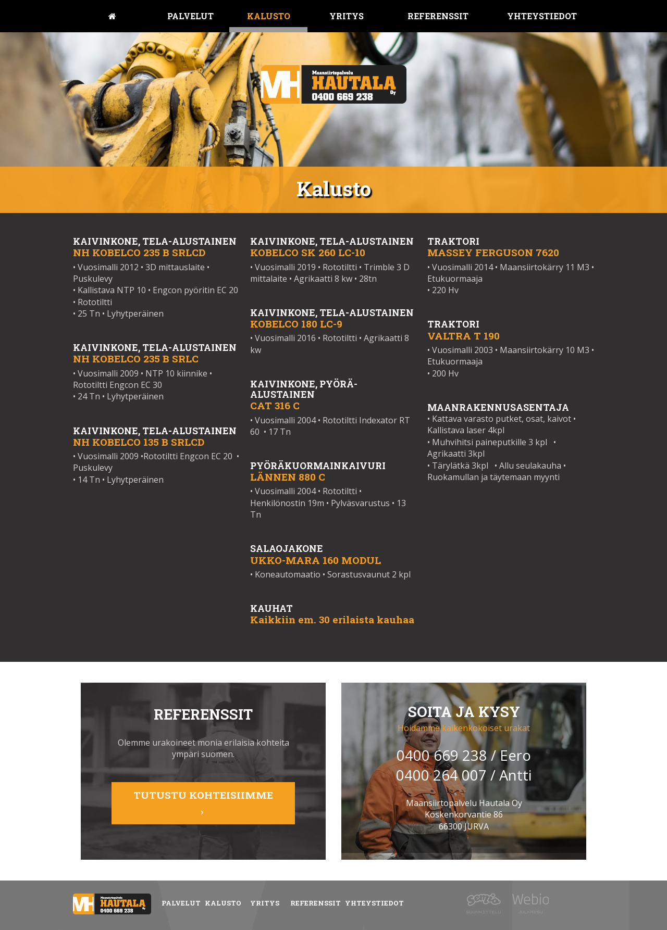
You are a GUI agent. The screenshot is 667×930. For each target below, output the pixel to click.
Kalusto (268, 15)
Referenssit (437, 15)
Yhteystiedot (542, 15)
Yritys (346, 15)
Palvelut (190, 15)
